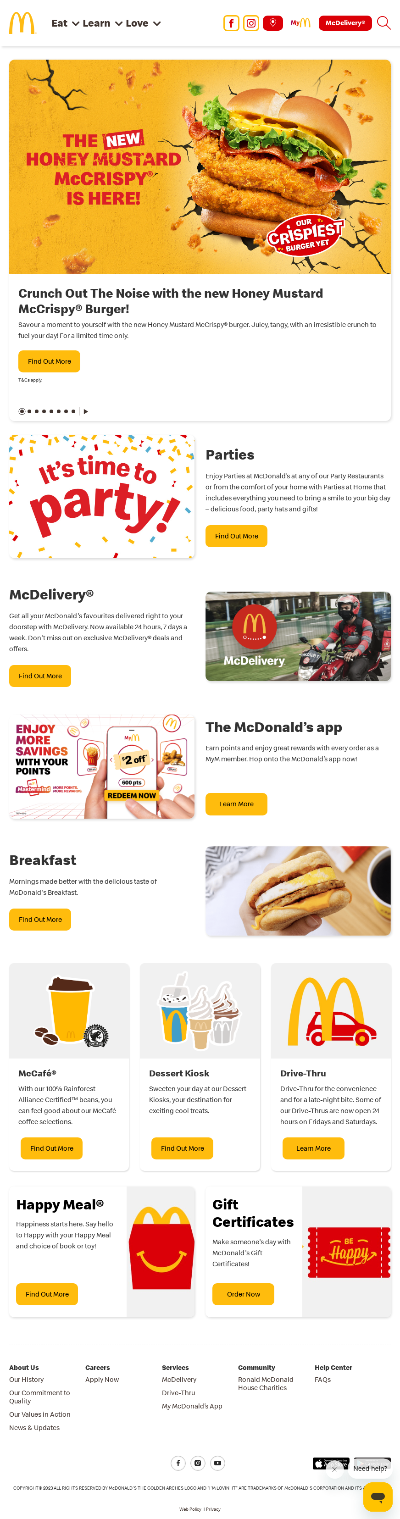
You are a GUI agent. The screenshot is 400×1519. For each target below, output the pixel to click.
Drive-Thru (178, 1392)
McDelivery (179, 1379)
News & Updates (34, 1427)
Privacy (213, 1509)
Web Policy (190, 1509)
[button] (384, 23)
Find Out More (49, 361)
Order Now (243, 1294)
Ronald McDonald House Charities (266, 1383)
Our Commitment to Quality (39, 1396)
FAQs (323, 1379)
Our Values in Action (40, 1414)
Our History (26, 1379)
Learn (97, 22)
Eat (59, 22)
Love (137, 22)
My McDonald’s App (192, 1406)
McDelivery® (345, 22)
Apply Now (102, 1379)
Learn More (236, 803)
